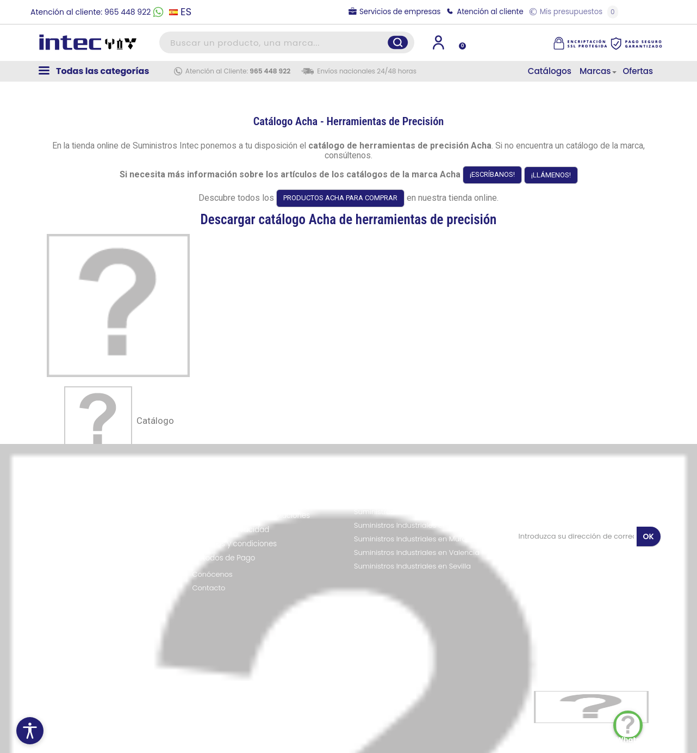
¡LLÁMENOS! (551, 175)
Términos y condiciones (234, 544)
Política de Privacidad (231, 529)
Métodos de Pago (224, 558)
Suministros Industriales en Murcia (413, 539)
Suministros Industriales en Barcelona (419, 512)
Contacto (209, 588)
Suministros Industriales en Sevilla (412, 566)
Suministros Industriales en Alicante (415, 525)
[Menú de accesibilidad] (29, 730)
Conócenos (212, 574)
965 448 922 (270, 71)
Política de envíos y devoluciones (251, 515)
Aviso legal (211, 501)
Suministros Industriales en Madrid (414, 498)
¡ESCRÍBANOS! (492, 174)
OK (648, 536)
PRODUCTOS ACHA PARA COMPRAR (340, 198)
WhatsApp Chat (629, 726)
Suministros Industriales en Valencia (417, 553)
